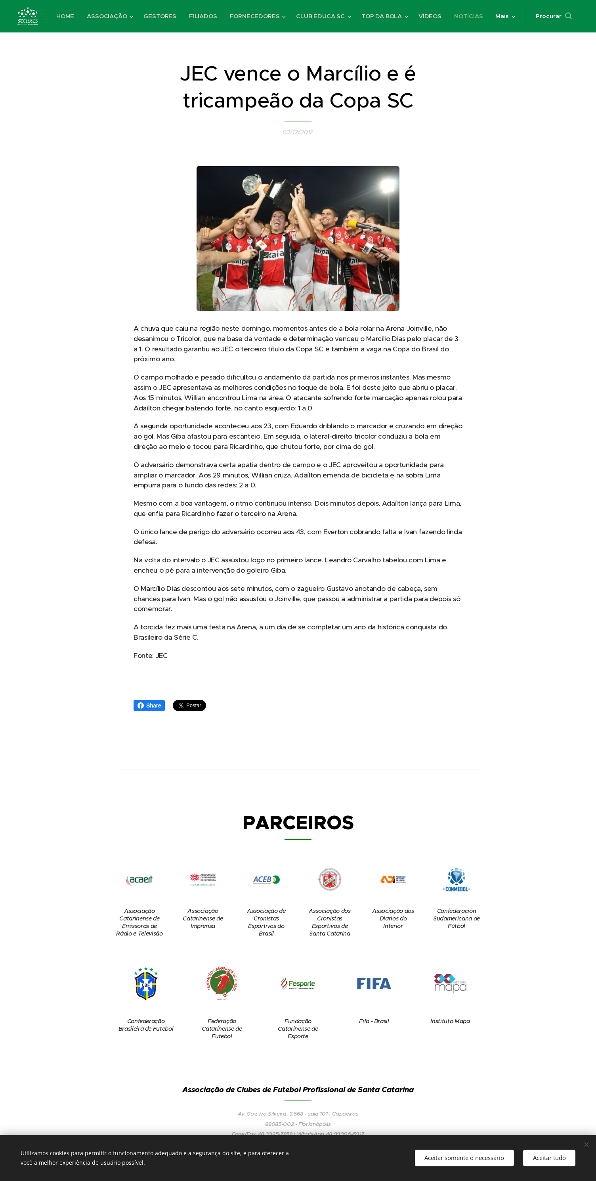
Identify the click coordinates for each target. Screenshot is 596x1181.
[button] (552, 16)
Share (149, 705)
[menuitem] (102, 16)
